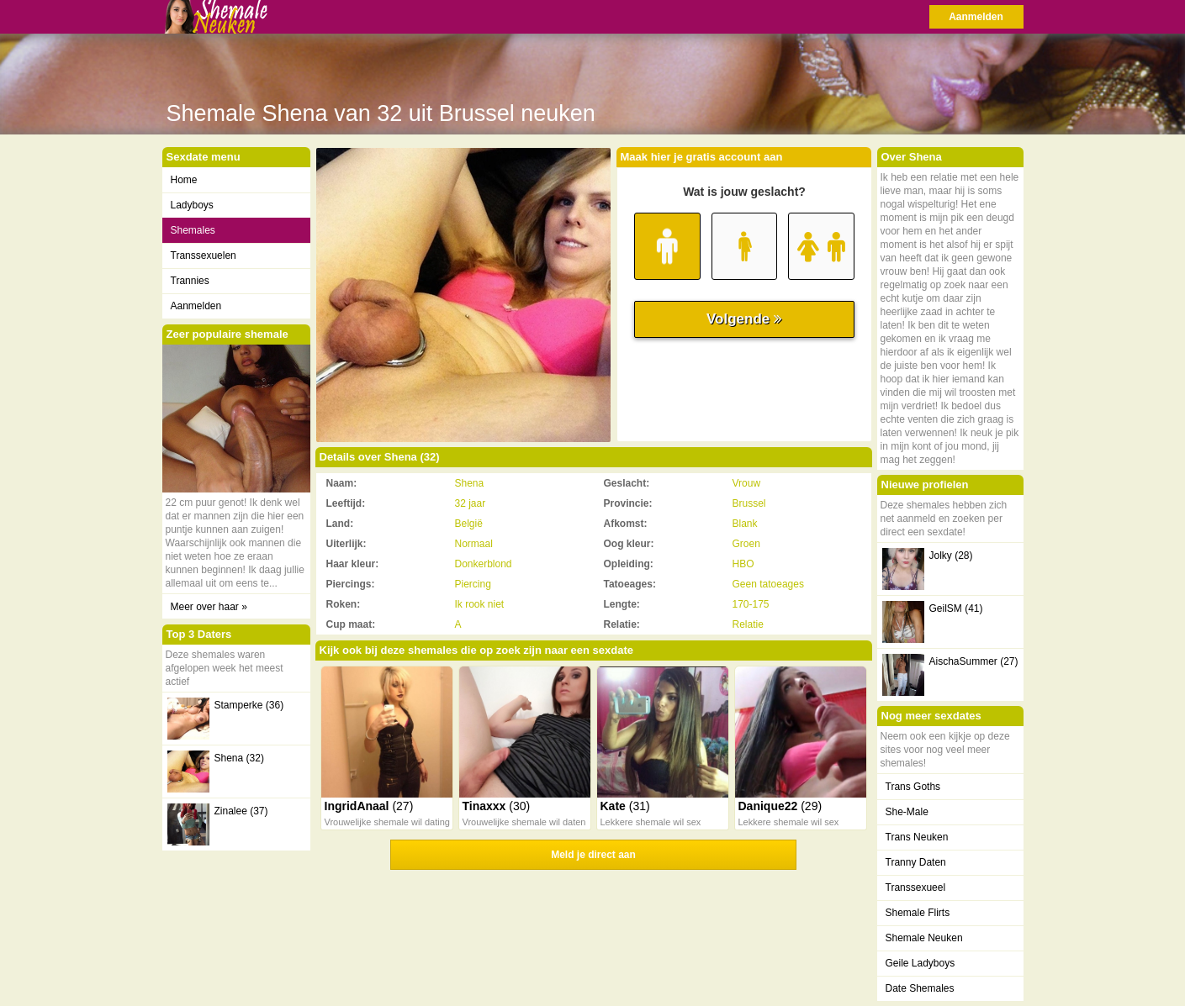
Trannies (190, 281)
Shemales (193, 230)
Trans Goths (913, 787)
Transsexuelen (203, 255)
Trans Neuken (917, 837)
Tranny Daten (916, 862)
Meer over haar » (209, 607)
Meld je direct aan (593, 855)
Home (184, 180)
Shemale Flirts (918, 913)
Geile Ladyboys (920, 963)
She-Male (907, 812)
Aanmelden (976, 17)
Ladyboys (192, 205)
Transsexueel (916, 887)
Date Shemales (920, 988)
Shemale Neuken (924, 938)
